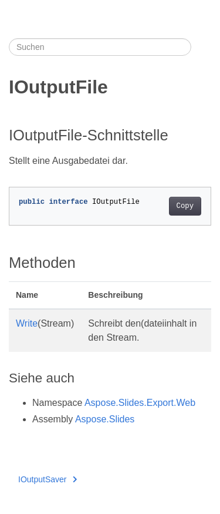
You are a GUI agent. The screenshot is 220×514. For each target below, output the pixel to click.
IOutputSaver (47, 479)
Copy (185, 206)
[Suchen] (100, 47)
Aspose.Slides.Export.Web (139, 403)
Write (27, 323)
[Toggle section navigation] (201, 47)
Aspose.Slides (104, 419)
